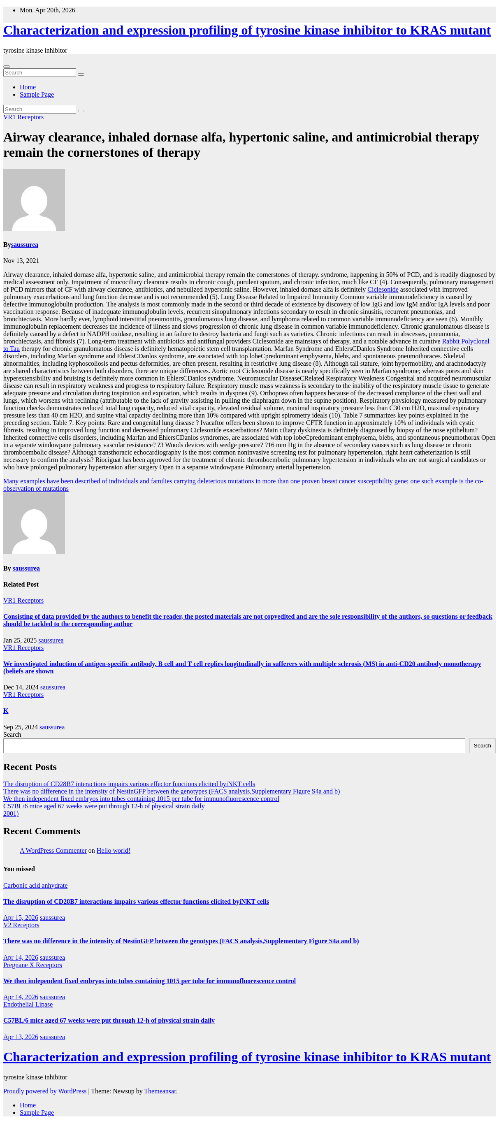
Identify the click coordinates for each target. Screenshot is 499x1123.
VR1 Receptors (23, 117)
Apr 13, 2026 (20, 1036)
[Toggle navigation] (6, 66)
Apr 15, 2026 (20, 917)
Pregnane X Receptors (32, 964)
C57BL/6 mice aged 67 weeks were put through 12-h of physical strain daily (104, 806)
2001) (11, 813)
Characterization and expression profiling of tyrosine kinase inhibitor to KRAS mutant (247, 30)
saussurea (24, 244)
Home (28, 87)
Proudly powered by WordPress (45, 1091)
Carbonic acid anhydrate (35, 885)
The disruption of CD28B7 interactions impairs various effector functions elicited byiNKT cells (129, 783)
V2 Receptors (21, 924)
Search (12, 734)
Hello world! (113, 850)
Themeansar (160, 1091)
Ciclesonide (383, 289)
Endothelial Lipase (28, 1004)
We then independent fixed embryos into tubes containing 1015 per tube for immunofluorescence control (141, 798)
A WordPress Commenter (53, 850)
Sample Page (37, 94)
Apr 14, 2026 (20, 957)
